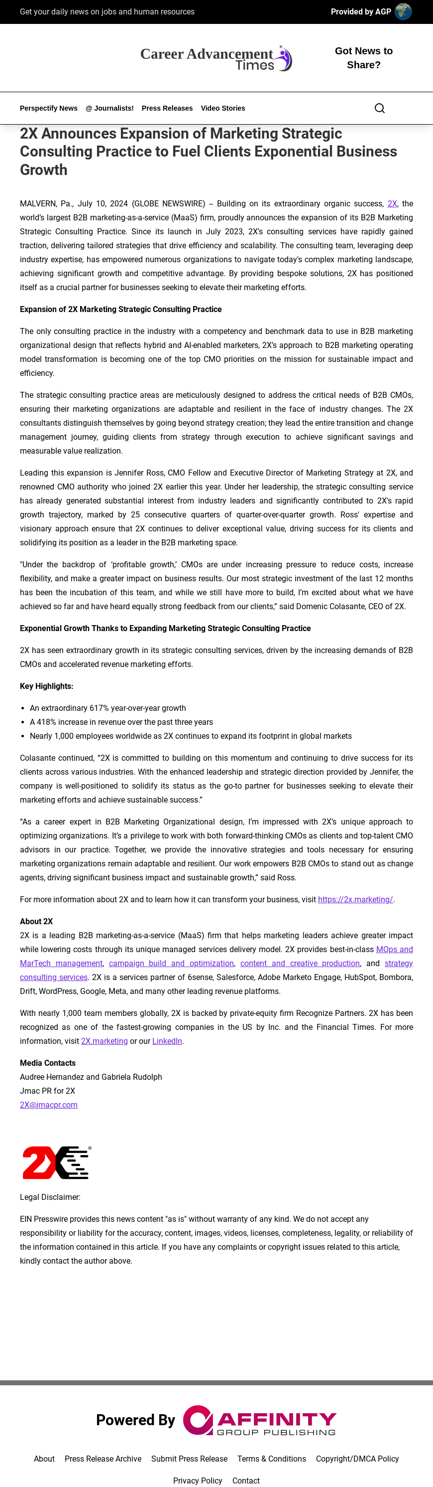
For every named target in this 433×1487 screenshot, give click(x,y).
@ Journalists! (110, 108)
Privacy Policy (197, 1481)
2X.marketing (104, 1041)
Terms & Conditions (271, 1459)
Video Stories (223, 108)
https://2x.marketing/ (355, 899)
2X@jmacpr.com (49, 1105)
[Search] (380, 108)
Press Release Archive (103, 1459)
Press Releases (167, 108)
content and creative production (300, 963)
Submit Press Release (189, 1459)
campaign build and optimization (171, 963)
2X (392, 203)
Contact (246, 1481)
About (44, 1459)
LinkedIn (167, 1041)
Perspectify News (49, 108)
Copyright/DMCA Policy (357, 1459)
